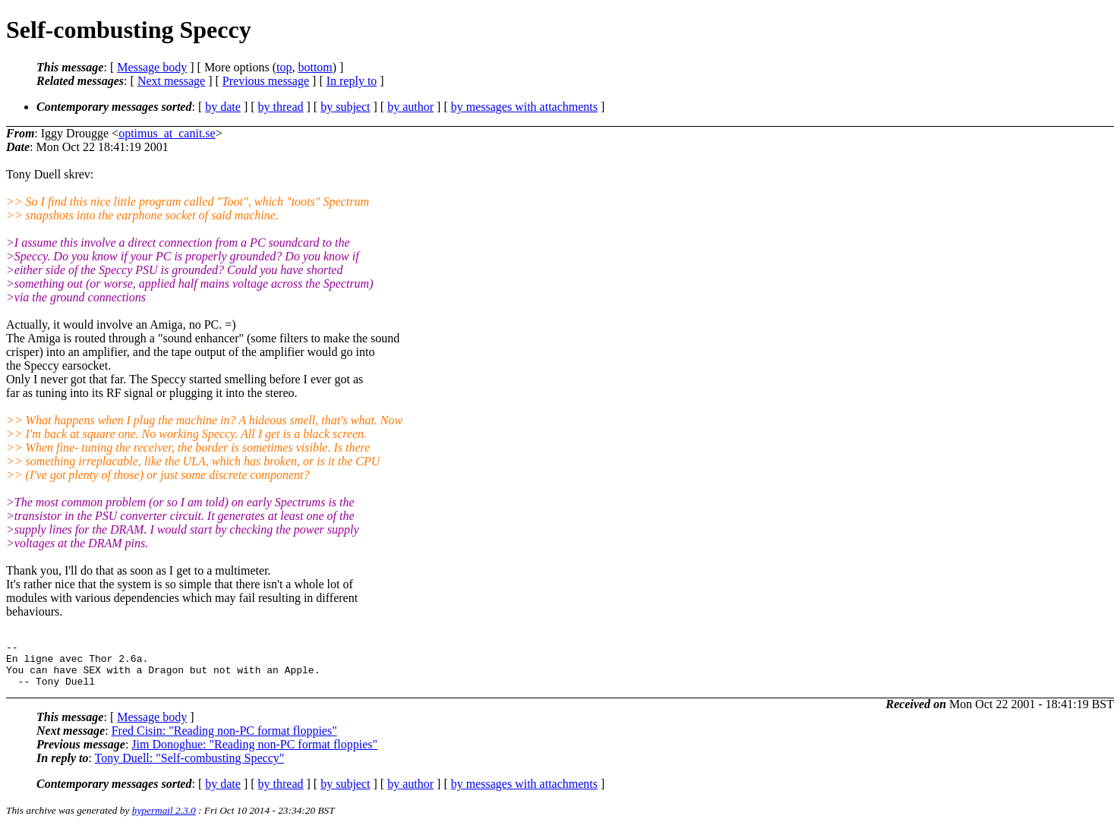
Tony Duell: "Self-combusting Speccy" (190, 767)
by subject (345, 106)
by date (223, 106)
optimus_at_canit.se (167, 133)
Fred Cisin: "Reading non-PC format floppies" (224, 739)
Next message (171, 80)
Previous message (265, 80)
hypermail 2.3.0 (164, 819)
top (284, 67)
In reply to (352, 80)
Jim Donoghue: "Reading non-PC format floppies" (254, 753)
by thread (281, 106)
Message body (152, 67)
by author (410, 106)
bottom (315, 67)
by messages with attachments (524, 106)
